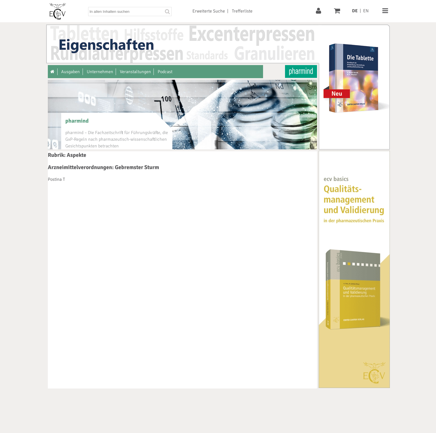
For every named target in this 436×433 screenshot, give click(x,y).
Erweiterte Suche (208, 11)
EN (366, 11)
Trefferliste (242, 11)
